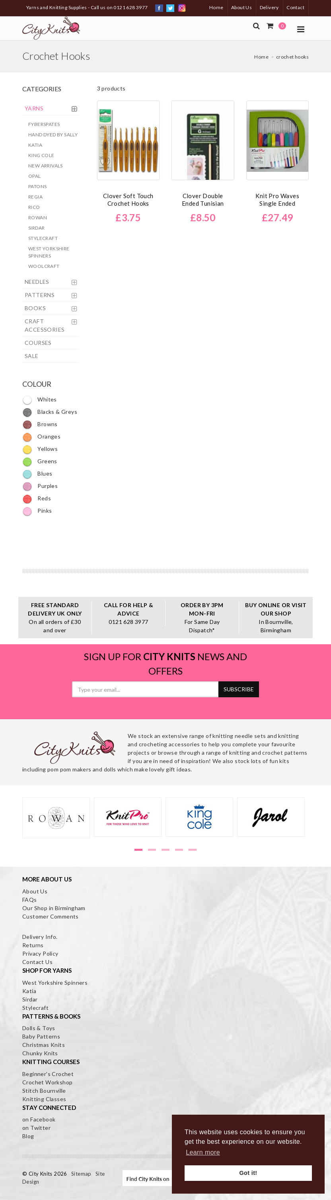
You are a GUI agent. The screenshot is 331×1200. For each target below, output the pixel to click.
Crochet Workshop (47, 1082)
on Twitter (36, 1127)
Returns (33, 945)
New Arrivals (45, 166)
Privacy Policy (40, 953)
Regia (35, 197)
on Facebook (38, 1119)
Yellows (40, 448)
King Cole (41, 155)
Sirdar (36, 228)
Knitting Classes (44, 1099)
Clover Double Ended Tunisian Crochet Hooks (203, 203)
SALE (32, 355)
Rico (34, 207)
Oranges (41, 436)
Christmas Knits (43, 1044)
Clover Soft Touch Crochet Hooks (128, 199)
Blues (37, 473)
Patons (37, 186)
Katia (35, 145)
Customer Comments (50, 916)
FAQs (29, 899)
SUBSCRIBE (239, 689)
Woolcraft (44, 266)
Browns (40, 424)
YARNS (34, 108)
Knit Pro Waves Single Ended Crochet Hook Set (277, 203)
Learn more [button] (203, 1152)
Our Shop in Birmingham (54, 908)
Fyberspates (44, 124)
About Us (241, 7)
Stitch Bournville (44, 1090)
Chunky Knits (40, 1053)
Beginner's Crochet (48, 1073)
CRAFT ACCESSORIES (44, 325)
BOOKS (35, 308)
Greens (39, 461)
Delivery (269, 7)
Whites (39, 399)
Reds (36, 498)
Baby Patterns (41, 1036)
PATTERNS (40, 294)
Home (216, 7)
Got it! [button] (248, 1173)
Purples (40, 485)
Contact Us (37, 961)
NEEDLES (37, 281)
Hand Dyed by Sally (53, 135)
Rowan (37, 217)
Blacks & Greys (49, 411)
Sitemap (81, 1173)
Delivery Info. (40, 936)
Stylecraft (43, 238)
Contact (295, 7)
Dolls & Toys (38, 1028)
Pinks (37, 510)
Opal (34, 176)
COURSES (38, 342)
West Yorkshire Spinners (49, 252)
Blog (28, 1136)
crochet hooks (292, 57)
